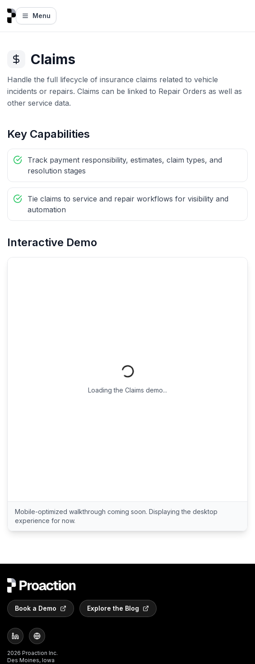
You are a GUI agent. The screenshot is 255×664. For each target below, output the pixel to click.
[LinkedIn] (15, 636)
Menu (36, 15)
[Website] (37, 636)
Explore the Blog (118, 608)
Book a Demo (40, 608)
